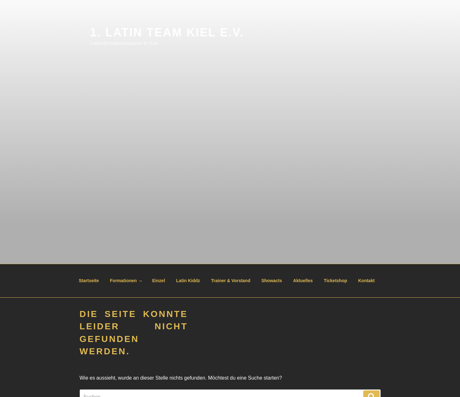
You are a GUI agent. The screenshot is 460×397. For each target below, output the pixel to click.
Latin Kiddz (188, 280)
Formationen (126, 280)
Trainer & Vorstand (230, 280)
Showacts (271, 280)
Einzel (158, 280)
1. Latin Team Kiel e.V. (167, 32)
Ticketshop (335, 280)
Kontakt (366, 280)
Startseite (89, 280)
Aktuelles (303, 280)
